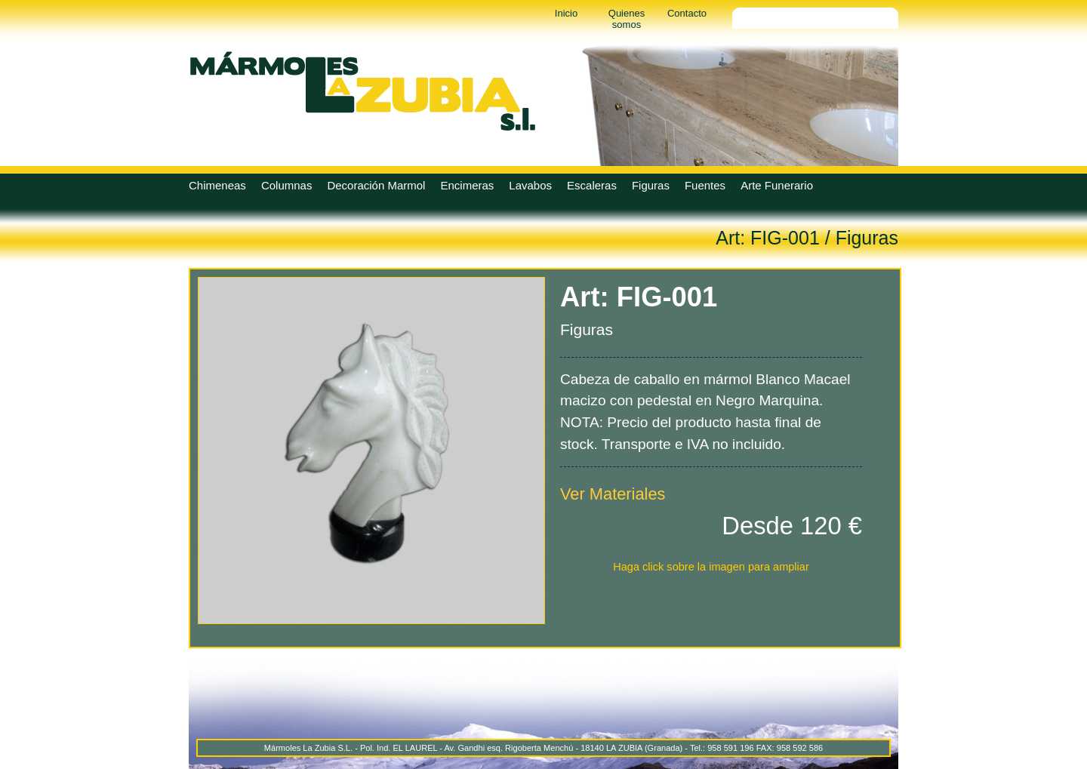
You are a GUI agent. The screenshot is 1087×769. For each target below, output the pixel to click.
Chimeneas (217, 185)
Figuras (651, 185)
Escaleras (592, 185)
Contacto (687, 13)
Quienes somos (626, 19)
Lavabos (530, 185)
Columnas (287, 185)
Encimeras (467, 185)
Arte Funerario (777, 185)
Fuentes (705, 185)
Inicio (566, 13)
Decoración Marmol (376, 185)
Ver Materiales (613, 493)
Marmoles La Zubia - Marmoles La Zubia (362, 90)
